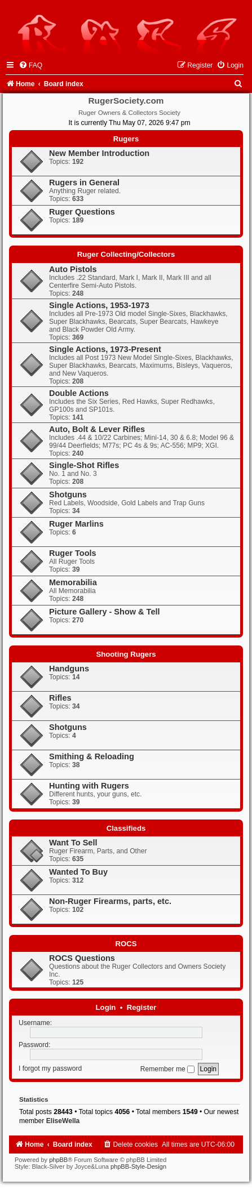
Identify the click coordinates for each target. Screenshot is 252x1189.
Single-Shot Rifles (84, 465)
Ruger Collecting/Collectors (126, 254)
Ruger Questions (82, 211)
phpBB (58, 1159)
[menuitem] (30, 65)
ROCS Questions (82, 958)
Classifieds (126, 828)
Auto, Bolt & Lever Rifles (97, 429)
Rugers (126, 139)
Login (106, 1007)
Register (142, 1007)
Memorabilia (73, 582)
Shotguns (68, 494)
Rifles (60, 697)
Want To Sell (73, 842)
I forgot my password (50, 1069)
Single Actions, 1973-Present (105, 349)
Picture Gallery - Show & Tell (104, 611)
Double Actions (79, 393)
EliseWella (63, 1121)
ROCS (125, 943)
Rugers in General (84, 182)
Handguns (69, 668)
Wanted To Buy (78, 871)
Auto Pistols (73, 269)
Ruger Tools (72, 553)
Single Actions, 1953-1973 (99, 305)
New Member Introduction (99, 153)
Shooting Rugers (126, 654)
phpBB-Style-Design (138, 1166)
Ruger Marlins (76, 523)
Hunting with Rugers (89, 785)
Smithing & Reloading (91, 756)
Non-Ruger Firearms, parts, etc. (110, 901)
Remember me (167, 1069)
